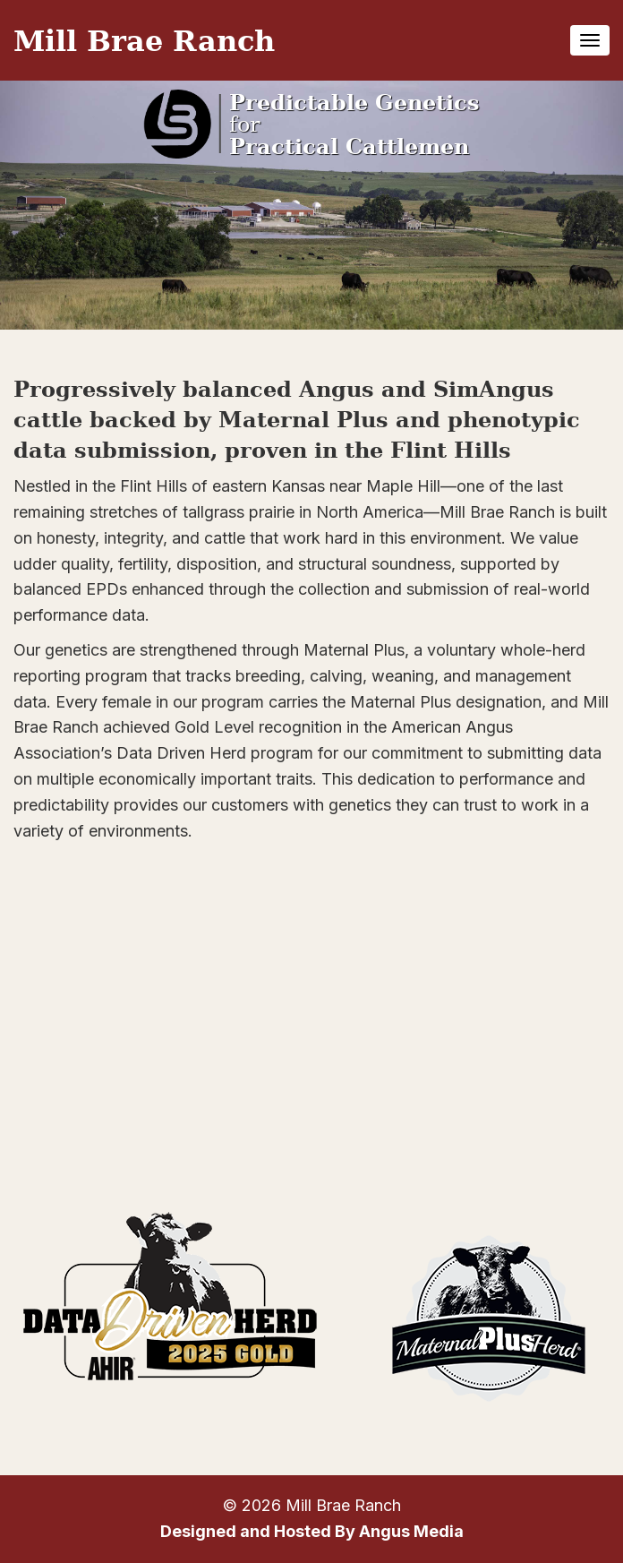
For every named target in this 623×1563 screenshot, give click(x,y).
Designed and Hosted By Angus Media (312, 1531)
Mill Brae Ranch (144, 40)
